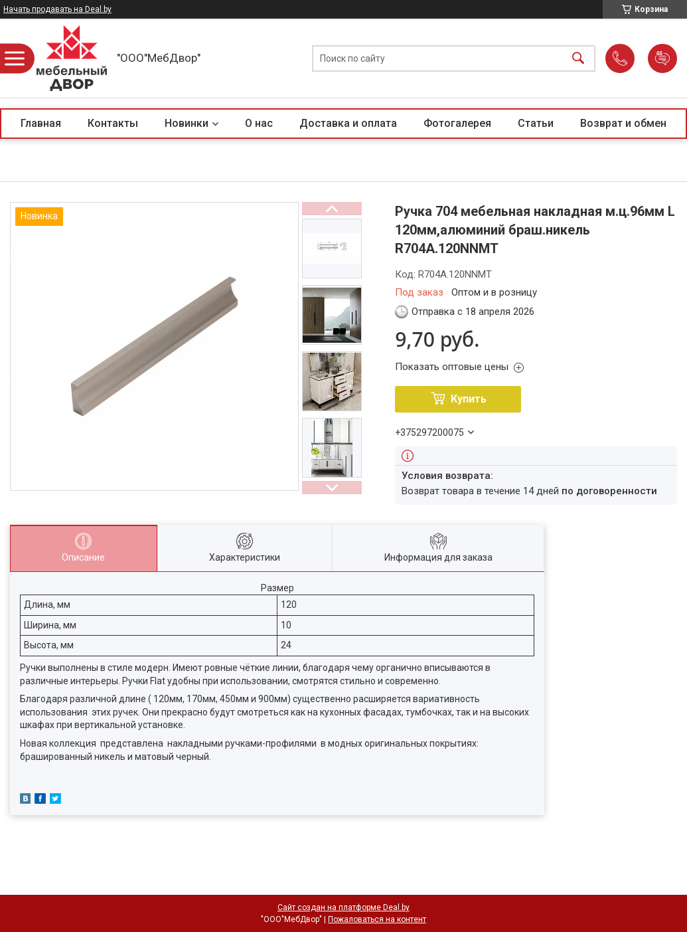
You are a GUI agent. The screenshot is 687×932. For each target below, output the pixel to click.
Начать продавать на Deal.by (57, 9)
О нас (259, 123)
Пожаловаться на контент (377, 919)
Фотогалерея (457, 123)
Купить (469, 399)
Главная (41, 123)
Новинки (186, 123)
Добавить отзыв (662, 58)
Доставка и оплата (348, 123)
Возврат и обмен (623, 123)
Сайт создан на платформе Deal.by (343, 907)
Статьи (536, 123)
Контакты (113, 123)
